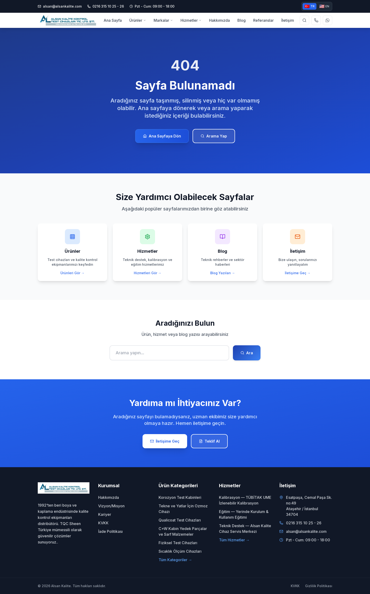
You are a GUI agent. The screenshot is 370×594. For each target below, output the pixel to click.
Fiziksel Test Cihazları (178, 542)
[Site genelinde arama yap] (304, 20)
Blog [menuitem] (241, 20)
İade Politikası (110, 531)
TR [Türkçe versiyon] (309, 6)
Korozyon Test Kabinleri (180, 497)
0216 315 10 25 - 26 (303, 523)
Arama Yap (214, 136)
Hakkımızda (108, 497)
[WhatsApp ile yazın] (327, 20)
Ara (246, 352)
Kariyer (104, 514)
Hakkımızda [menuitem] (219, 20)
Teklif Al (209, 441)
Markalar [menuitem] (163, 20)
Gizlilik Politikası (318, 586)
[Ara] (169, 352)
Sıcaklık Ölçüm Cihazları (180, 551)
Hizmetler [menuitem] (191, 20)
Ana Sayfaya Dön (162, 136)
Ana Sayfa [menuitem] (113, 20)
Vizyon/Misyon (111, 506)
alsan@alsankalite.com (60, 6)
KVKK (103, 523)
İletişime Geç (165, 441)
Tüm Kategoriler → (175, 559)
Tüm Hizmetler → (234, 540)
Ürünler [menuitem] (137, 20)
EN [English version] (324, 6)
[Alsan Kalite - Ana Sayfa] (68, 20)
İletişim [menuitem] (287, 20)
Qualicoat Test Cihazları (180, 520)
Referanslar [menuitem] (263, 20)
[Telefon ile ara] (316, 20)
